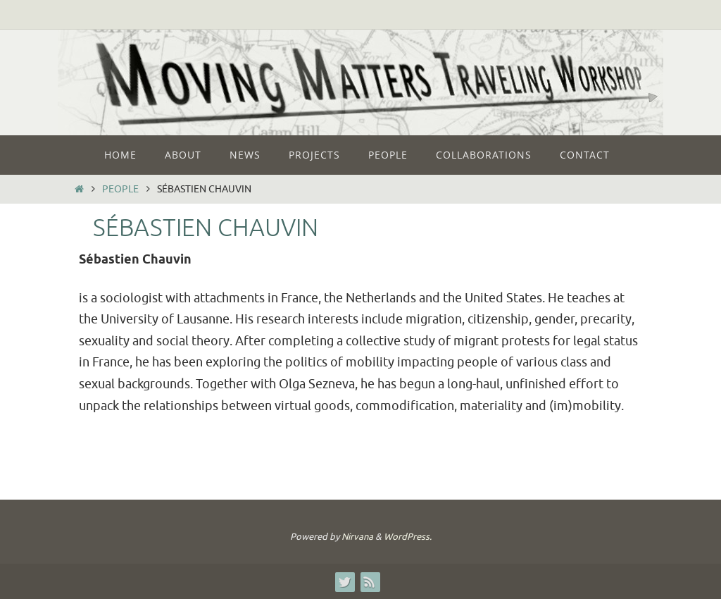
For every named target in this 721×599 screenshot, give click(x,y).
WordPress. (408, 537)
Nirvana (357, 537)
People (120, 189)
